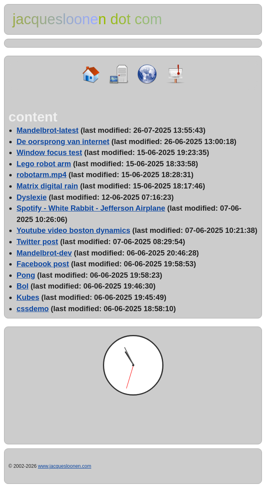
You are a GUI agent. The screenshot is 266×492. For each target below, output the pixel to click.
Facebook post (43, 264)
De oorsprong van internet (63, 141)
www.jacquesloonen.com (64, 466)
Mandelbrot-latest (47, 130)
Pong (26, 275)
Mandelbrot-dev (44, 253)
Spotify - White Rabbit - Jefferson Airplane (91, 208)
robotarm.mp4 (42, 174)
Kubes (28, 297)
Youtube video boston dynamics (73, 230)
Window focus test (49, 152)
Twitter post (37, 241)
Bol (23, 286)
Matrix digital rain (47, 186)
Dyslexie (32, 197)
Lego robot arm (44, 163)
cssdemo (33, 308)
